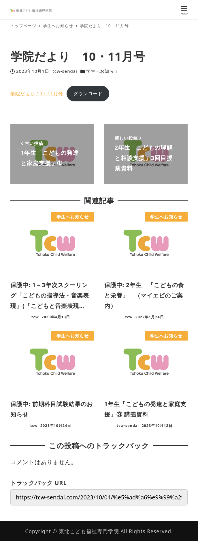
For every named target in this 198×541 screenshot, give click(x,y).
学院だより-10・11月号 (36, 93)
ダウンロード (88, 93)
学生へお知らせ (102, 71)
